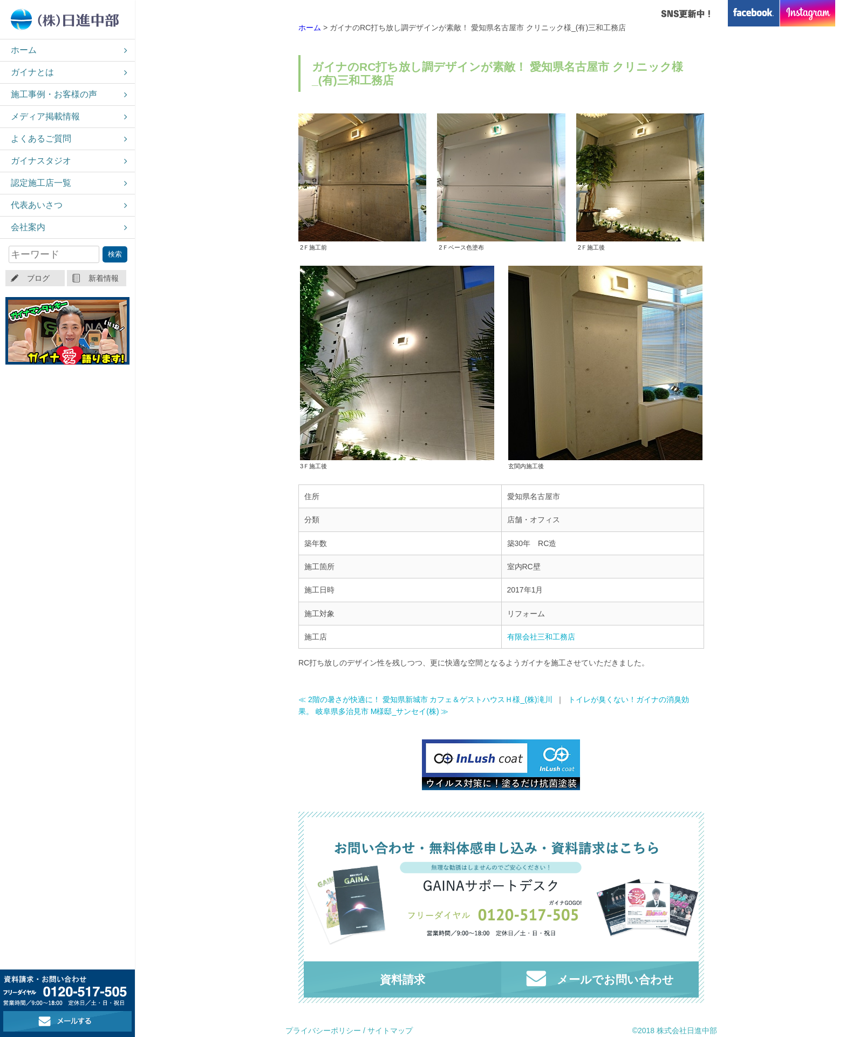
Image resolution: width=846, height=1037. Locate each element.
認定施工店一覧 (41, 182)
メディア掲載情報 (45, 116)
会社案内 (28, 227)
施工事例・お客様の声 (54, 94)
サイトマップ (390, 1030)
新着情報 (103, 278)
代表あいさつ (37, 205)
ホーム (24, 50)
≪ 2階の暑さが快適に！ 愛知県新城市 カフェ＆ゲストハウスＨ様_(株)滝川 (425, 699)
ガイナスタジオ (41, 160)
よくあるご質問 (41, 138)
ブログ (38, 278)
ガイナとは (32, 72)
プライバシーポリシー (323, 1030)
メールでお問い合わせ (600, 978)
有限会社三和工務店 (541, 636)
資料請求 (402, 979)
